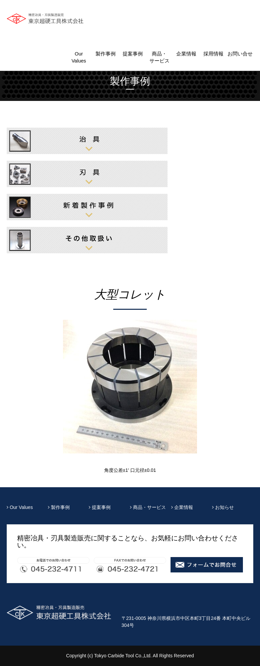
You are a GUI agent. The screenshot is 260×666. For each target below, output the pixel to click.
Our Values (78, 57)
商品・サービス (159, 57)
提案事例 (133, 53)
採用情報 (213, 53)
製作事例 (105, 53)
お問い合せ (240, 53)
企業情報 (186, 53)
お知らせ (223, 507)
